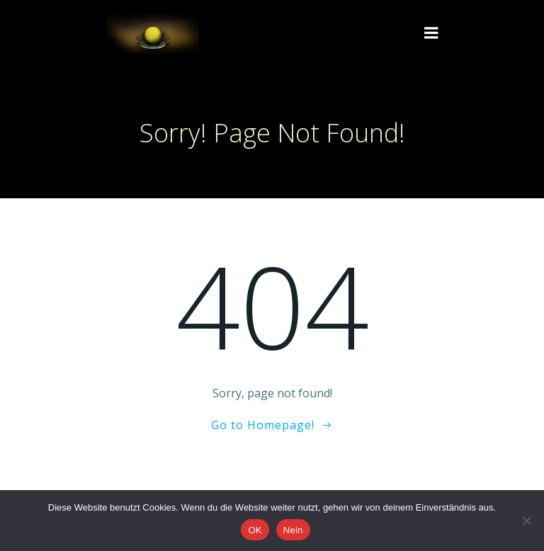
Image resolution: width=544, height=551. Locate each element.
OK (254, 530)
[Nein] (526, 520)
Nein (293, 530)
